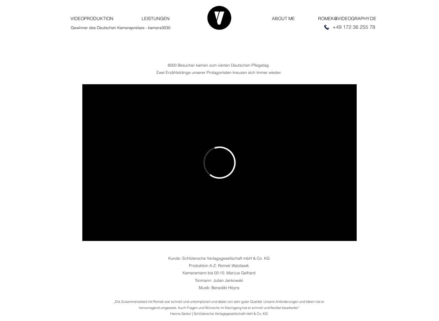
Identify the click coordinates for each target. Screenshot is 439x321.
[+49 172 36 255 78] (353, 27)
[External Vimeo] (219, 162)
